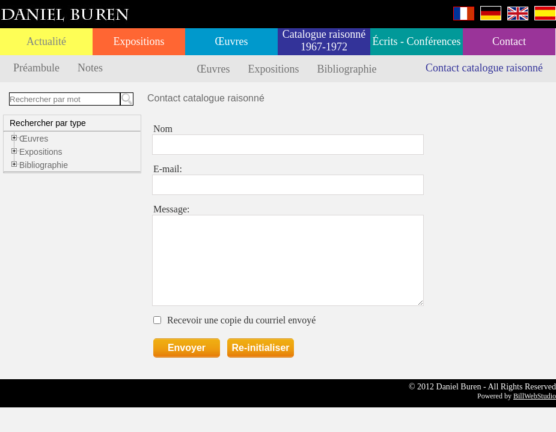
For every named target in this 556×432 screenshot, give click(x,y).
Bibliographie (347, 69)
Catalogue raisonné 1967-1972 (324, 40)
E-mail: (167, 169)
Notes (90, 68)
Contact (509, 41)
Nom (163, 129)
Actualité (46, 41)
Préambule (36, 68)
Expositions (138, 41)
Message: (171, 209)
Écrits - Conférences (417, 41)
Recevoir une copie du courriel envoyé (241, 320)
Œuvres (231, 41)
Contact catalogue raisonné (484, 68)
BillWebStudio (534, 396)
